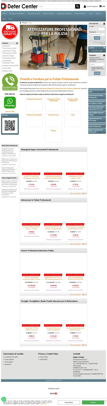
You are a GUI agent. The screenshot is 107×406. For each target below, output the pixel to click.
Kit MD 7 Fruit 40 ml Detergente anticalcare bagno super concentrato (31, 178)
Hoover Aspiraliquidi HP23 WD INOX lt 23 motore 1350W (75, 279)
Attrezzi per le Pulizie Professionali (36, 200)
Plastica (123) (7, 71)
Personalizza (69, 402)
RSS (85, 193)
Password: (92, 32)
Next (85, 48)
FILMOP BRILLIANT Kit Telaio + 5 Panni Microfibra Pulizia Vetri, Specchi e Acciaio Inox (31, 229)
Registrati (102, 44)
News (10, 19)
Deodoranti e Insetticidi (64, 13)
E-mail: (91, 26)
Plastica (98, 13)
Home (4, 13)
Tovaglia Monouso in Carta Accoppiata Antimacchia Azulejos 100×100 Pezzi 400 (53, 331)
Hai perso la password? (99, 42)
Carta (91, 13)
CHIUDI (105, 401)
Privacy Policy (43, 357)
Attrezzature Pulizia (33, 13)
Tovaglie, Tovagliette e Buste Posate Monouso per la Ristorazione (49, 301)
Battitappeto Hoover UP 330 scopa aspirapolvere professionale (53, 279)
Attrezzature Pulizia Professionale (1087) (10, 52)
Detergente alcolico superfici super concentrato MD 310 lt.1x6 (75, 179)
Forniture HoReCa (80, 13)
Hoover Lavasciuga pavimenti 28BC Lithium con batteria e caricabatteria (31, 280)
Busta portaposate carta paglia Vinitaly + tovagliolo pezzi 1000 (75, 330)
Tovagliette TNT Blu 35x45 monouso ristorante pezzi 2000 (31, 330)
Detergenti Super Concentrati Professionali (39, 149)
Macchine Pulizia (48, 13)
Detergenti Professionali (16, 13)
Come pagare (9, 362)
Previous (21, 48)
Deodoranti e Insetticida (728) (8, 62)
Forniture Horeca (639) (10, 66)
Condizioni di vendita (11, 357)
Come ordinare (9, 359)
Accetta (93, 402)
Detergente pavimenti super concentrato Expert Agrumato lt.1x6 (53, 178)
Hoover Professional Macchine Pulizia (37, 250)
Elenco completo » (75, 193)
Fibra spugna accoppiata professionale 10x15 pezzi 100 (76, 229)
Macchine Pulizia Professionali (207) (9, 57)
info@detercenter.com (80, 368)
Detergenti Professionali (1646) (9, 47)
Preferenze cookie (53, 388)
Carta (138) (7, 68)
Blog (4, 19)
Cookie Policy (43, 403)
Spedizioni (8, 364)
